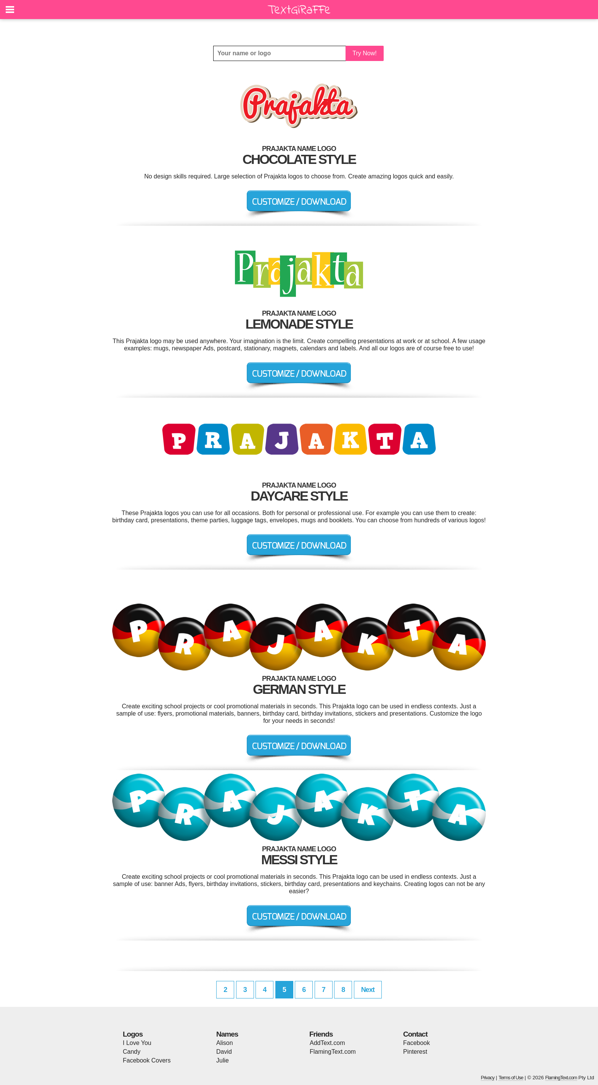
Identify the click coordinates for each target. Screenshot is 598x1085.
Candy (131, 1051)
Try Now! (364, 53)
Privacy (488, 1077)
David (224, 1051)
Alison (224, 1043)
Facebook (416, 1043)
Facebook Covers (146, 1060)
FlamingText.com (333, 1051)
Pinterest (415, 1051)
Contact (415, 1034)
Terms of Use (510, 1077)
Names (227, 1034)
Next (368, 990)
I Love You (137, 1043)
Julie (222, 1060)
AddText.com (327, 1043)
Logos (133, 1034)
